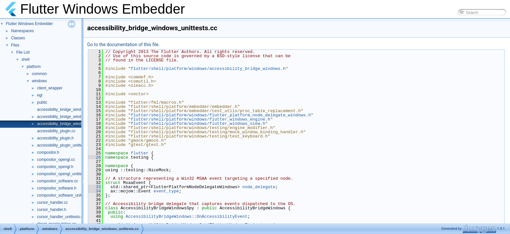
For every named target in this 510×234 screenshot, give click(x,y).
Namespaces (22, 31)
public (42, 102)
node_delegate (258, 187)
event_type (166, 191)
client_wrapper (49, 88)
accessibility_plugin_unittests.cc (64, 145)
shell (25, 59)
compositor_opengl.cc (56, 159)
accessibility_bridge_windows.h (64, 116)
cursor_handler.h (51, 209)
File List (23, 52)
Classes (18, 38)
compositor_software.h (56, 188)
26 (94, 157)
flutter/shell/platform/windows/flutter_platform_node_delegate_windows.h (221, 115)
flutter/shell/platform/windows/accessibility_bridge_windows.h (208, 69)
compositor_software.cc (57, 181)
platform (34, 66)
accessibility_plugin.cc (56, 131)
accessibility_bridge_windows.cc (65, 109)
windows (39, 81)
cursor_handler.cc (52, 202)
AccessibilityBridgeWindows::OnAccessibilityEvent (186, 216)
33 (94, 187)
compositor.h (48, 152)
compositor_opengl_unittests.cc (64, 174)
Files (15, 45)
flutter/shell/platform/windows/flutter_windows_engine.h (200, 119)
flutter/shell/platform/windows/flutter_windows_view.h (198, 123)
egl (39, 95)
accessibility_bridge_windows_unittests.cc (73, 124)
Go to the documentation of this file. (123, 44)
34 (94, 191)
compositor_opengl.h (55, 166)
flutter (140, 153)
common (39, 74)
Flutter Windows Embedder (29, 23)
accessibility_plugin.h (55, 138)
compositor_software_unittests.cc (66, 195)
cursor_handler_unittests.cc (61, 216)
